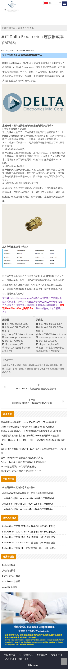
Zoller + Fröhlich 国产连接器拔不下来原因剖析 (24, 462)
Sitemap (33, 664)
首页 (20, 27)
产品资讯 (29, 27)
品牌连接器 (9, 655)
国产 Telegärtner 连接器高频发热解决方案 (22, 457)
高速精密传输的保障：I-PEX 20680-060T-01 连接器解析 (29, 422)
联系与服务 (23, 658)
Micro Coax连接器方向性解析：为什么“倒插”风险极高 (27, 426)
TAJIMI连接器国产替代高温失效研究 (18, 466)
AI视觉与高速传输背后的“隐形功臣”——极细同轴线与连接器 (30, 435)
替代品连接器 (26, 655)
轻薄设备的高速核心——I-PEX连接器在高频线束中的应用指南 (31, 431)
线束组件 (55, 655)
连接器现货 (41, 655)
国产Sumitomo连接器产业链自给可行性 (21, 470)
